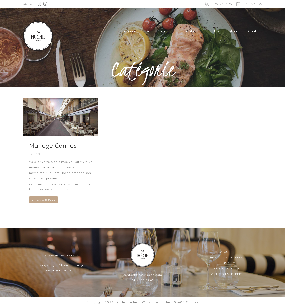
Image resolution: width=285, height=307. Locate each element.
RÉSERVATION (252, 4)
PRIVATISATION (226, 268)
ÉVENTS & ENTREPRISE (226, 274)
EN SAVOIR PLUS (43, 199)
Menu (233, 31)
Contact (255, 31)
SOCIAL (28, 4)
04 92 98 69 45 (221, 4)
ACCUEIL (226, 252)
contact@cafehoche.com (142, 275)
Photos (213, 31)
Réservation (156, 31)
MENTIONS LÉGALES (226, 257)
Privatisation (187, 31)
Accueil (130, 31)
